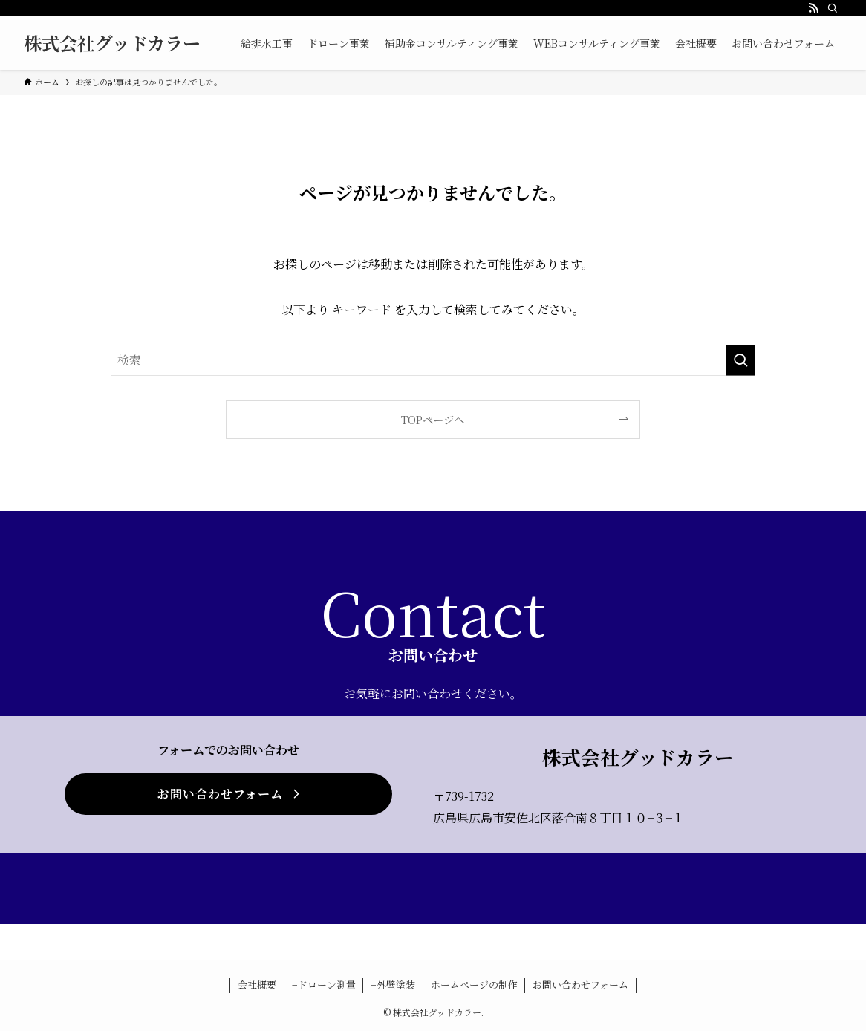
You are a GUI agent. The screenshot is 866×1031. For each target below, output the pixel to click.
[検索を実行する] (740, 360)
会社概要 (257, 985)
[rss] (813, 8)
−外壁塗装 (393, 985)
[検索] (832, 8)
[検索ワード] (433, 360)
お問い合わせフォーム (580, 985)
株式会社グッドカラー (112, 43)
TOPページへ (432, 419)
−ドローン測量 (324, 985)
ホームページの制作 (474, 985)
